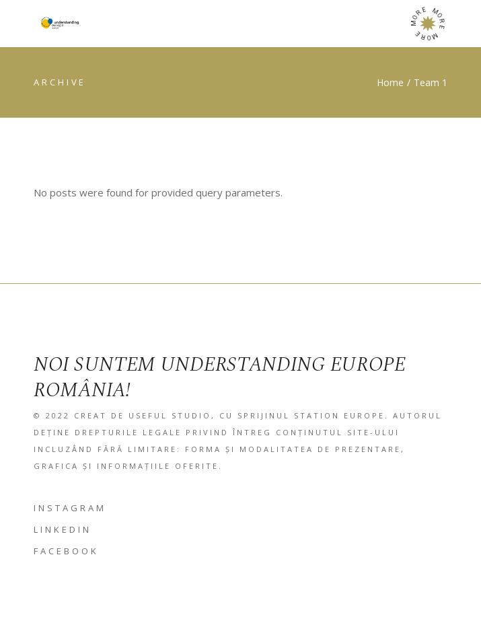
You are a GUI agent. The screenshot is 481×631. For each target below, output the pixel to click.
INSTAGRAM (70, 508)
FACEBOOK (66, 551)
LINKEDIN (62, 529)
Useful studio (169, 415)
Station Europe (339, 415)
